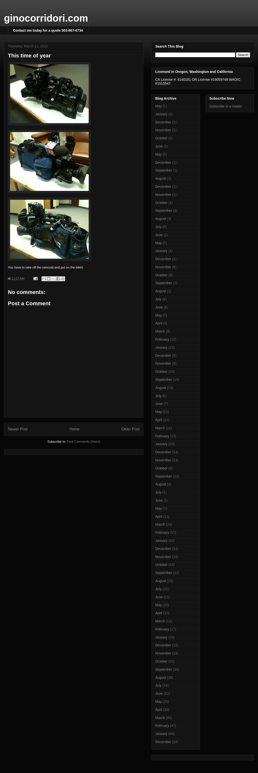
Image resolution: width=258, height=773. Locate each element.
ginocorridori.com (46, 18)
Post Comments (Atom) (83, 441)
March (160, 331)
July (158, 227)
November (163, 130)
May (158, 106)
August (160, 178)
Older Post (130, 429)
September (163, 170)
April (158, 323)
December (163, 122)
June (159, 146)
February (162, 339)
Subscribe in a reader (225, 106)
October (161, 138)
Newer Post (18, 429)
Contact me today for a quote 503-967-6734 (48, 30)
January (161, 114)
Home (75, 429)
